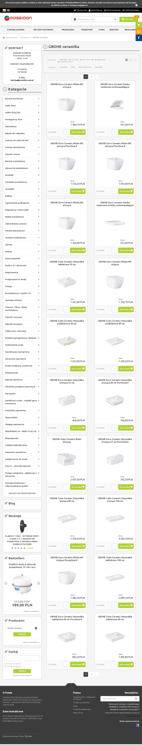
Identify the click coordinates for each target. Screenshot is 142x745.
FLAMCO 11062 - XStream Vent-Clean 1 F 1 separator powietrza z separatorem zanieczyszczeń (22, 540)
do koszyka (76, 132)
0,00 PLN (129, 19)
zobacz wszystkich (30, 642)
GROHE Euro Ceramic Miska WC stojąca (115, 263)
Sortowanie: (52, 60)
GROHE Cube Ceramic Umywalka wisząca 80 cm (67, 500)
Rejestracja (96, 10)
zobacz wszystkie (30, 611)
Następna (97, 77)
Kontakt (114, 30)
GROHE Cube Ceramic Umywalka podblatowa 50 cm (67, 322)
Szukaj (13, 651)
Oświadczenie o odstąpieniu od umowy (84, 699)
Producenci (68, 30)
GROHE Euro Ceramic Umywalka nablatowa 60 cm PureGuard (67, 618)
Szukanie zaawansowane (22, 675)
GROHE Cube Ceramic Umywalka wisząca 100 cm (115, 500)
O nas (102, 30)
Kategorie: (52, 67)
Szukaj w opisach (14, 664)
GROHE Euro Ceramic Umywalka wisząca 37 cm (67, 381)
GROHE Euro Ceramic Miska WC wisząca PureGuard (66, 145)
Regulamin (130, 30)
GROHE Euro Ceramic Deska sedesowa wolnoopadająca (115, 86)
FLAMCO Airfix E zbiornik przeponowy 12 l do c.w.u (22, 565)
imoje (75, 707)
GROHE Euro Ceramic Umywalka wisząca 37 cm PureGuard (115, 441)
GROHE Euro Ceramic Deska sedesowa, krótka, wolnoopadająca (115, 204)
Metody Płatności (43, 30)
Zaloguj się (81, 10)
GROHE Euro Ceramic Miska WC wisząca (66, 86)
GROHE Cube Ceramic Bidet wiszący (66, 441)
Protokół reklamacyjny (82, 710)
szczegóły (52, 132)
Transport (87, 30)
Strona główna (15, 30)
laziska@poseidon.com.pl (22, 80)
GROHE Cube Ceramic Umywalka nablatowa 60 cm (115, 618)
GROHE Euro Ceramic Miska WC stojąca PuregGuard (66, 559)
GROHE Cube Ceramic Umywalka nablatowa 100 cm (115, 559)
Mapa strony (78, 713)
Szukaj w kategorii (14, 666)
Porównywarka (132, 10)
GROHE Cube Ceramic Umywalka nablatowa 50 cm (67, 263)
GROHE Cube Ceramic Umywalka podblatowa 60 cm (115, 322)
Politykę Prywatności (132, 717)
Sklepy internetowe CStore (13, 737)
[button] (22, 628)
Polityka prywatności (81, 703)
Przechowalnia (113, 10)
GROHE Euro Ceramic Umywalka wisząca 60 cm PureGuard (115, 381)
